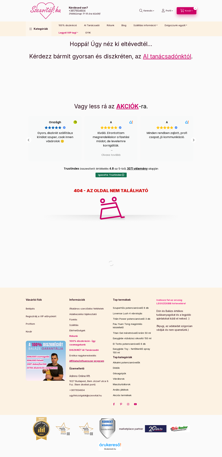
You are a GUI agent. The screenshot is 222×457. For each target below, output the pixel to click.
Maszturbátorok (121, 384)
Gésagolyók (119, 373)
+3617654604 (77, 10)
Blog (123, 25)
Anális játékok (120, 389)
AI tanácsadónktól (167, 56)
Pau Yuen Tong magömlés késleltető (127, 326)
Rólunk (110, 25)
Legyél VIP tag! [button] (68, 32)
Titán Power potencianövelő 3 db (131, 318)
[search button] (147, 10)
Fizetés (73, 319)
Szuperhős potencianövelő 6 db (131, 307)
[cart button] (186, 10)
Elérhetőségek (77, 330)
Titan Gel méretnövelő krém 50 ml (132, 332)
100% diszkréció (68, 25)
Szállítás (73, 325)
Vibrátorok (119, 378)
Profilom (30, 323)
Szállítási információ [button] (144, 25)
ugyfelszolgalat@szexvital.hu (85, 395)
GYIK (88, 32)
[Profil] (167, 10)
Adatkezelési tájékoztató (83, 314)
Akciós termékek (122, 395)
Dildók (116, 367)
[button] (38, 28)
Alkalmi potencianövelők (126, 362)
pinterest (121, 404)
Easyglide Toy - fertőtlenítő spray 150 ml (131, 350)
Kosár (29, 331)
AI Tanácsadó (92, 25)
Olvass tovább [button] (28, 155)
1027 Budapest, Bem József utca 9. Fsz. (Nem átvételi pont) (89, 383)
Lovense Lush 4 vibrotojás (127, 313)
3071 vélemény (137, 168)
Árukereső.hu (110, 449)
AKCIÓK (127, 106)
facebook (114, 404)
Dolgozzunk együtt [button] (175, 25)
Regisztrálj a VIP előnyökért (41, 316)
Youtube (135, 404)
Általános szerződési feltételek (86, 308)
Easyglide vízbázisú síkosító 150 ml (132, 338)
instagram (128, 404)
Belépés (30, 308)
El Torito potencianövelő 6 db (129, 343)
